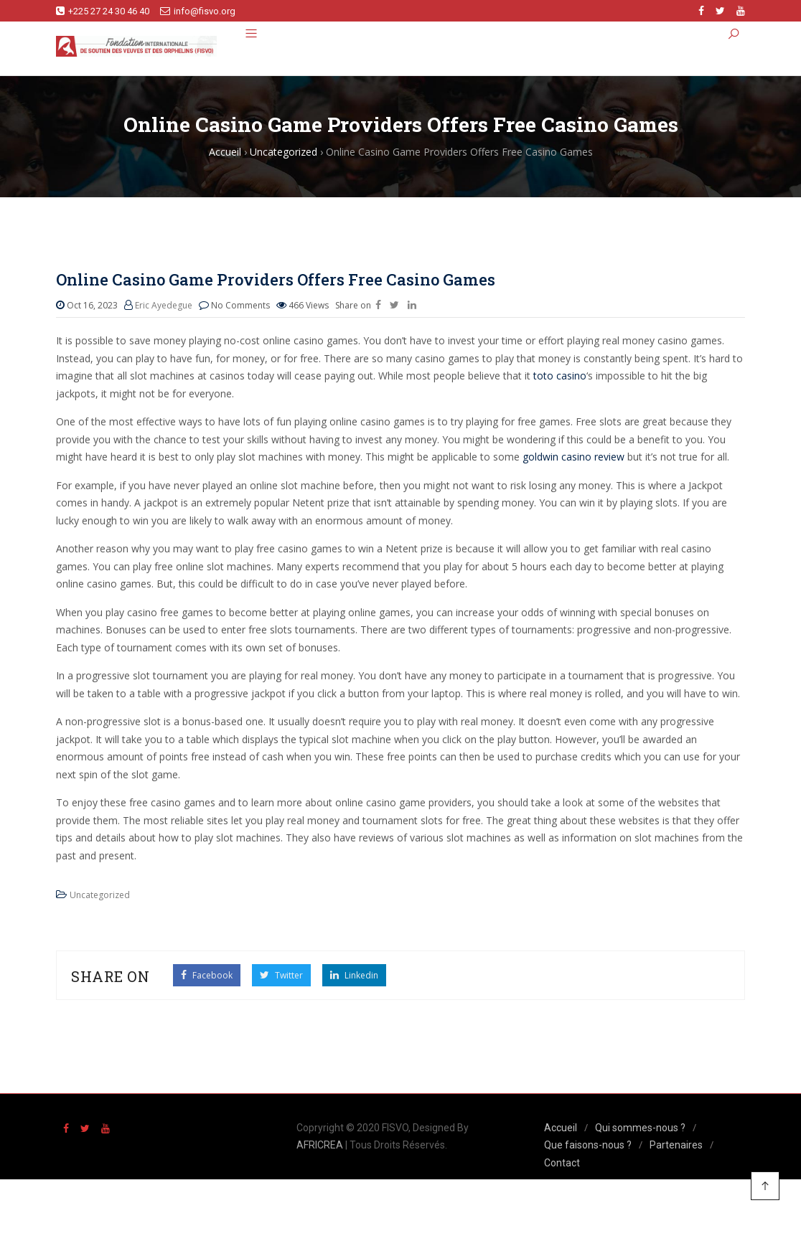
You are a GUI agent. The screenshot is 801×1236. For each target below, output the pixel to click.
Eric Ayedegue (163, 305)
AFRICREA (319, 1145)
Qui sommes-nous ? (640, 1127)
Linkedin (354, 975)
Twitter (281, 975)
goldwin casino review (573, 456)
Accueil (560, 1127)
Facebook (207, 975)
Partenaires (676, 1145)
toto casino (559, 375)
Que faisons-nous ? (588, 1145)
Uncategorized (100, 895)
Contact (562, 1163)
